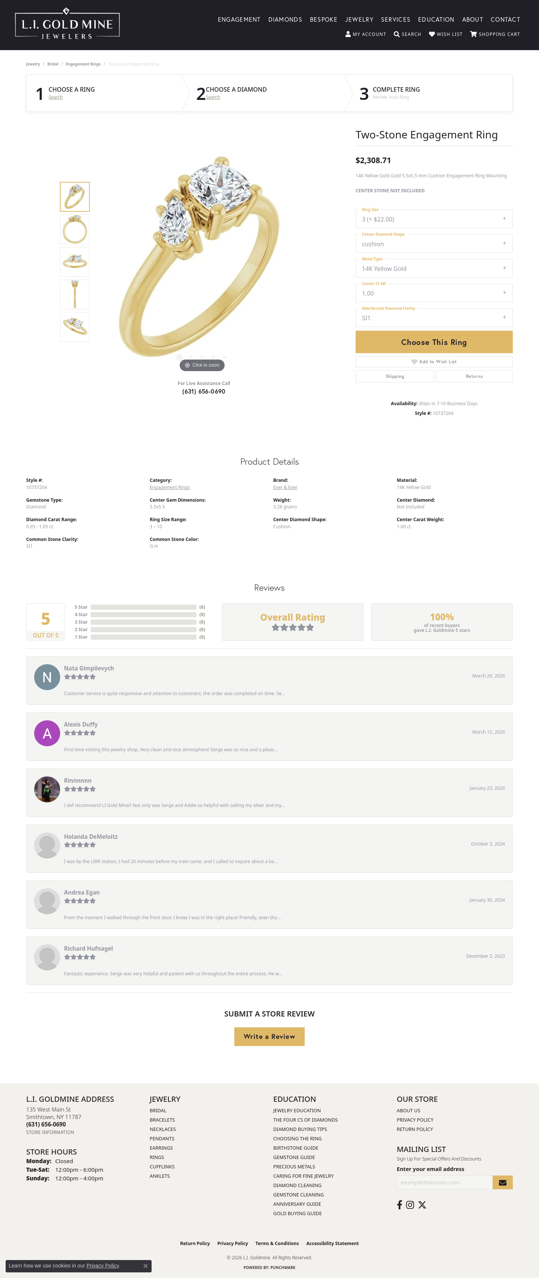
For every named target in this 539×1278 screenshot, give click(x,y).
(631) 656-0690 (204, 391)
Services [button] (396, 18)
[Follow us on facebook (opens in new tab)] (399, 1205)
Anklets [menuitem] (160, 1175)
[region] (202, 262)
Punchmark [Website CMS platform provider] (283, 1267)
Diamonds (285, 18)
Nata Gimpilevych (89, 668)
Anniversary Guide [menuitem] (297, 1204)
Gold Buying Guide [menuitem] (297, 1213)
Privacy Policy (415, 1119)
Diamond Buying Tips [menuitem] (300, 1129)
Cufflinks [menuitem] (162, 1166)
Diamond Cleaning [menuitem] (297, 1185)
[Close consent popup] (145, 1266)
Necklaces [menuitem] (163, 1129)
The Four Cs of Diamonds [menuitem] (305, 1119)
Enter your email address (430, 1168)
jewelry (33, 64)
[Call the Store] (46, 1124)
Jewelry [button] (359, 18)
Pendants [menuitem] (162, 1138)
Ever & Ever (285, 487)
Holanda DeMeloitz (91, 836)
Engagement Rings (83, 64)
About (472, 18)
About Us (408, 1110)
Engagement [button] (239, 18)
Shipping (395, 376)
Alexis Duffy (81, 724)
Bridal (53, 64)
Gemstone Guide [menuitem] (294, 1157)
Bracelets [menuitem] (162, 1119)
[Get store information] (50, 1132)
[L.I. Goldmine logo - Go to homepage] (67, 25)
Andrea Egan (82, 892)
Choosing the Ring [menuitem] (297, 1138)
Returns (474, 376)
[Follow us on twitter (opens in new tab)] (422, 1205)
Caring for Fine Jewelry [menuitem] (303, 1175)
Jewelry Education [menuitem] (297, 1110)
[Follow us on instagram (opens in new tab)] (410, 1205)
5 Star (81, 607)
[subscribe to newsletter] (503, 1182)
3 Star (81, 622)
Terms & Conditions (277, 1243)
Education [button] (436, 18)
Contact (505, 18)
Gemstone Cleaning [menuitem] (298, 1194)
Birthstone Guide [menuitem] (296, 1147)
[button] (365, 34)
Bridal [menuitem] (158, 1110)
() (202, 607)
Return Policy (415, 1129)
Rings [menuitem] (157, 1157)
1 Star (81, 637)
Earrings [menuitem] (161, 1147)
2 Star (81, 629)
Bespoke (324, 18)
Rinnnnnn (78, 780)
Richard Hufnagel (88, 948)
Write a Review (269, 1036)
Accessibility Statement (332, 1243)
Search (56, 97)
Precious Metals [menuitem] (294, 1166)
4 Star (81, 614)
